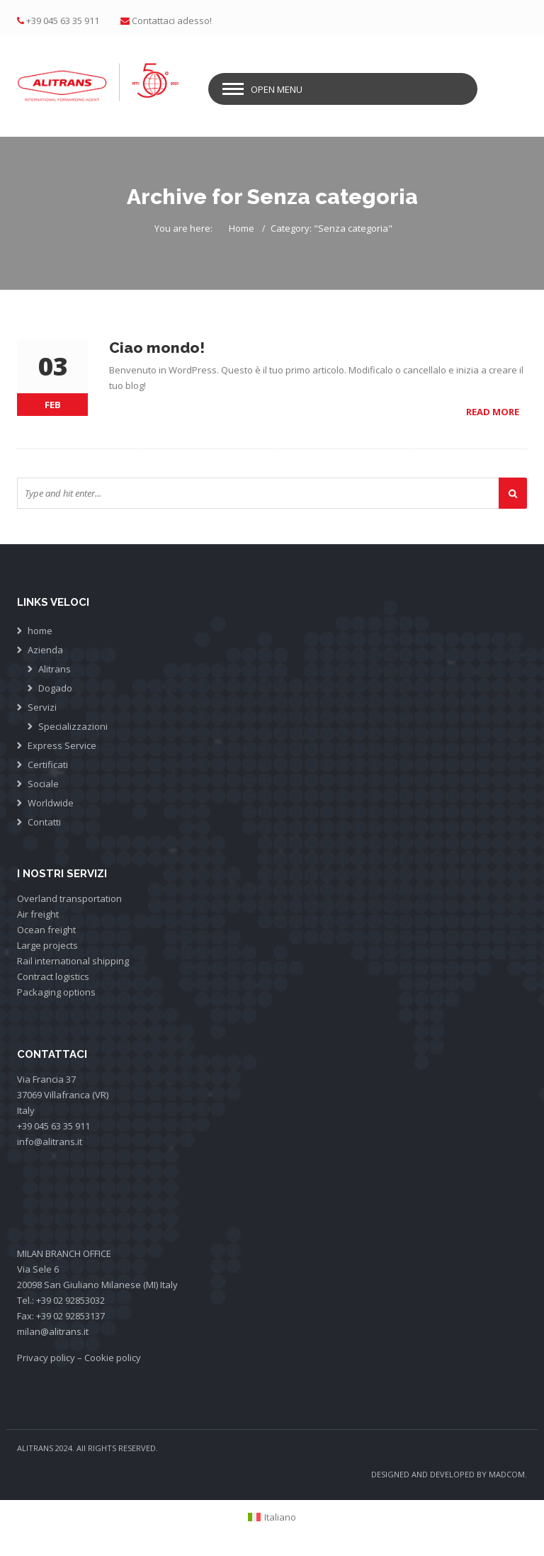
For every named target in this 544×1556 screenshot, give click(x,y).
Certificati (48, 764)
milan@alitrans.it (53, 1331)
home (40, 630)
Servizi (42, 707)
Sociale (43, 783)
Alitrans (54, 669)
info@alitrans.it (49, 1141)
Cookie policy (112, 1357)
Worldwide (51, 802)
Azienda (45, 649)
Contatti (44, 822)
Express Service (62, 745)
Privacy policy (46, 1357)
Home (241, 228)
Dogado (55, 688)
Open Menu (276, 89)
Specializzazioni (73, 726)
